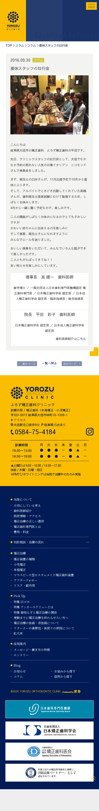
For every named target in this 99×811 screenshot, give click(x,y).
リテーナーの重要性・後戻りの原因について (44, 628)
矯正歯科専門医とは (27, 527)
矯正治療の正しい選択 (29, 521)
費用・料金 (21, 532)
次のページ (71, 363)
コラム (19, 45)
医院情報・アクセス (27, 516)
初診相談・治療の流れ (29, 542)
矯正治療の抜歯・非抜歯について (36, 623)
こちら (81, 338)
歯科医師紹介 (23, 511)
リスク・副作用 (24, 585)
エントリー (21, 655)
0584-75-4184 (35, 431)
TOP (8, 45)
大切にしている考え (27, 505)
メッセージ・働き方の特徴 (32, 650)
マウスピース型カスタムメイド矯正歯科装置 (44, 575)
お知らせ (20, 671)
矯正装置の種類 (24, 559)
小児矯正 (20, 564)
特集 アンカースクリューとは (34, 607)
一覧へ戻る (49, 363)
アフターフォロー (25, 580)
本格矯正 (20, 570)
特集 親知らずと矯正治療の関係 (35, 612)
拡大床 (18, 633)
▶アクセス (18, 420)
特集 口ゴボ (22, 602)
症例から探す (63, 676)
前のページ (27, 363)
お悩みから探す (64, 671)
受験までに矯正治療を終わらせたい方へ (41, 618)
